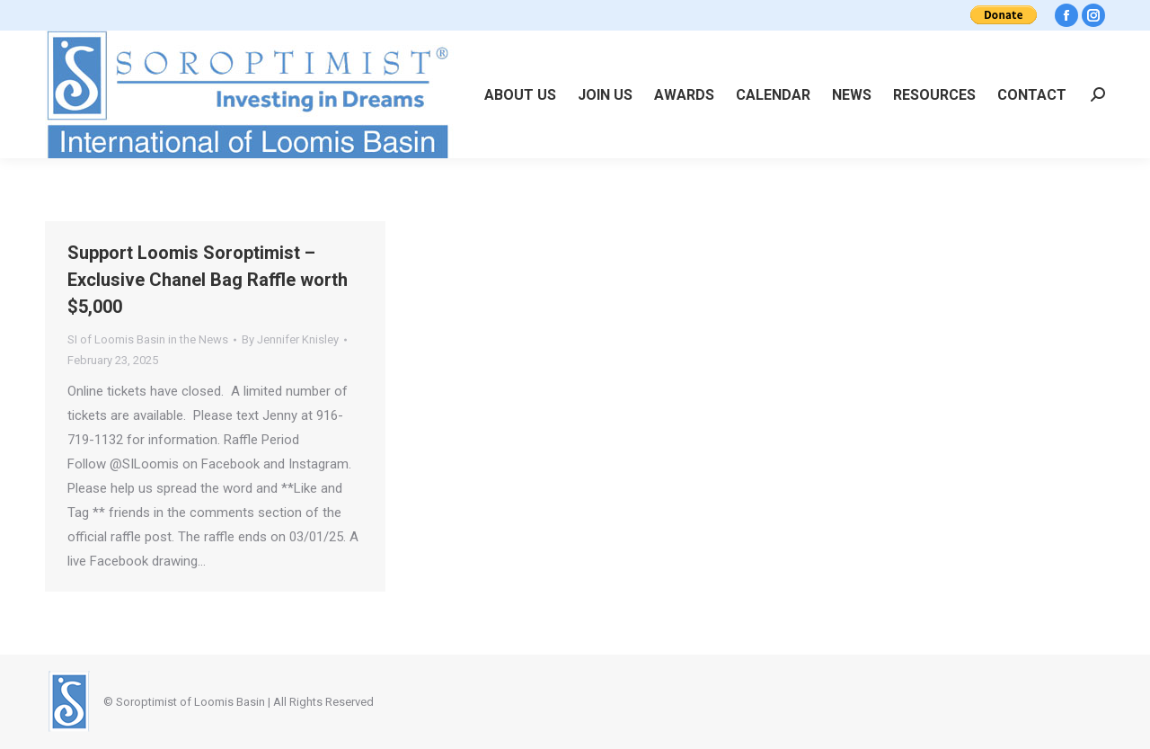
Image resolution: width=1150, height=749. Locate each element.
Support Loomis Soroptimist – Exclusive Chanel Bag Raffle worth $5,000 (207, 279)
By (290, 339)
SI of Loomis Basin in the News (147, 339)
